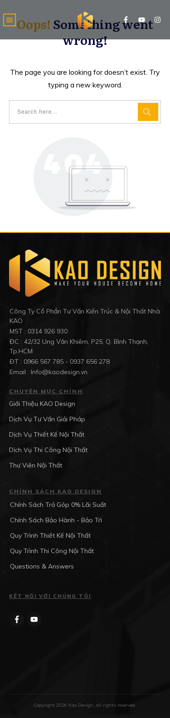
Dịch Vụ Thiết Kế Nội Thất (46, 434)
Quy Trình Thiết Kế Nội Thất (50, 535)
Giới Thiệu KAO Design (42, 404)
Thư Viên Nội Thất (35, 465)
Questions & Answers (42, 566)
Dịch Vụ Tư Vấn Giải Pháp (47, 419)
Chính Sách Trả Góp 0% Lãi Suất (58, 505)
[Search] (148, 112)
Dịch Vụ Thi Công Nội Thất (48, 450)
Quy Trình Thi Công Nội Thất (52, 551)
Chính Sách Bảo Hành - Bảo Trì (56, 520)
